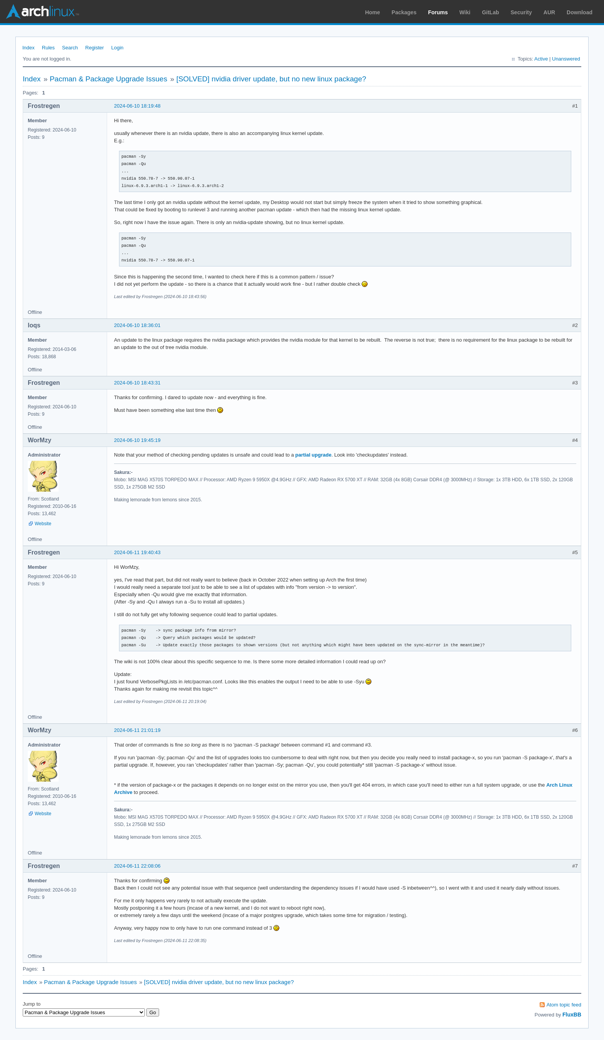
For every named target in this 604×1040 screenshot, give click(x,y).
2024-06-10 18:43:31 (137, 383)
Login (117, 48)
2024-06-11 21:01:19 (137, 730)
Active (541, 59)
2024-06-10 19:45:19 (137, 440)
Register (94, 48)
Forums (438, 12)
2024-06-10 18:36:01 (137, 325)
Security (521, 12)
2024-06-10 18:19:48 (137, 106)
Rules (48, 48)
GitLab (490, 12)
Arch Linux (42, 11)
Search (70, 48)
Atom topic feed (564, 1005)
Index (28, 48)
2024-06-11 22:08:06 (137, 866)
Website (43, 523)
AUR (549, 12)
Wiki (465, 12)
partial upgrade (313, 455)
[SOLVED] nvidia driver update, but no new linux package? (271, 79)
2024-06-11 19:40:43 (137, 552)
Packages (404, 12)
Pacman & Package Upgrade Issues (108, 79)
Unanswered (566, 59)
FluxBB (571, 1014)
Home (372, 12)
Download (579, 12)
